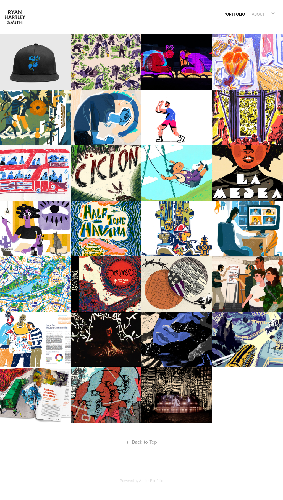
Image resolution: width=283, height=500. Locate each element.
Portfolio (234, 14)
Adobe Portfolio (151, 480)
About (258, 14)
